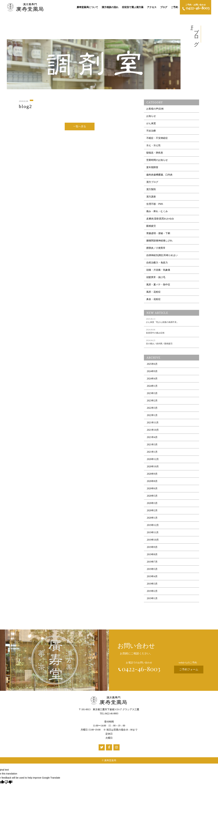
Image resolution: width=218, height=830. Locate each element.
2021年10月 (153, 431)
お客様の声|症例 (155, 110)
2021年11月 (153, 424)
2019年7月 (152, 563)
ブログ (163, 7)
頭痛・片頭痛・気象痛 (158, 271)
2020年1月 (152, 519)
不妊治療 (151, 132)
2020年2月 (152, 512)
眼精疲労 (151, 227)
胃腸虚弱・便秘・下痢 (158, 235)
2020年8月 (152, 482)
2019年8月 (152, 556)
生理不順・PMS (154, 205)
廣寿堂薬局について (87, 7)
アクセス (152, 7)
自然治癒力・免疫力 (157, 264)
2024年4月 (152, 380)
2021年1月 (152, 453)
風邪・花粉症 (153, 293)
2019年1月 (152, 600)
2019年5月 (152, 570)
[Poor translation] (8, 782)
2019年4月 (152, 578)
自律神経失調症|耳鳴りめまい (162, 257)
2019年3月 (152, 585)
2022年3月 (152, 409)
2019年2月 (152, 592)
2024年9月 (152, 373)
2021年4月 (152, 438)
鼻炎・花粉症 (153, 300)
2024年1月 (152, 387)
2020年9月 (152, 475)
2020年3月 (152, 504)
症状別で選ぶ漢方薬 (132, 7)
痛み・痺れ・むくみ (157, 213)
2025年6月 (152, 365)
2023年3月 (152, 395)
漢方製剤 (151, 191)
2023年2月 (152, 402)
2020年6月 (152, 490)
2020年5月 (152, 497)
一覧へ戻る (79, 127)
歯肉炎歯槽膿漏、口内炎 (159, 176)
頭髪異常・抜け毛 (155, 279)
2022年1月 (152, 417)
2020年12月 (153, 460)
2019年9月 (152, 548)
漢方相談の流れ (110, 7)
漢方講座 (151, 198)
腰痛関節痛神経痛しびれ (159, 242)
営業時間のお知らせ (157, 161)
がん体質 (151, 125)
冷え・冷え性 (153, 147)
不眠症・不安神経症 (157, 139)
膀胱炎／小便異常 (155, 249)
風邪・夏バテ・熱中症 (158, 286)
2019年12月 (153, 526)
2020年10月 (153, 468)
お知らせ (151, 117)
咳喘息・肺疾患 (154, 154)
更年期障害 (152, 169)
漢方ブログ (152, 183)
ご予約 (174, 7)
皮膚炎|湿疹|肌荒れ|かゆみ (160, 220)
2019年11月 (153, 534)
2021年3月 (152, 446)
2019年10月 (153, 541)
